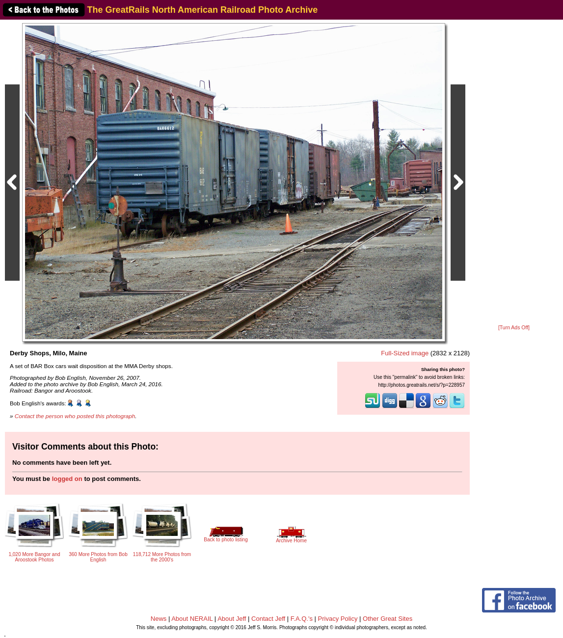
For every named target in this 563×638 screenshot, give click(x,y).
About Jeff (231, 618)
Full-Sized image (405, 353)
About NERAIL (192, 618)
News (159, 618)
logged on (67, 478)
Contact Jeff (268, 618)
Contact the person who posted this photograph (75, 416)
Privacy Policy (338, 618)
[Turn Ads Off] (514, 327)
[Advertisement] (514, 173)
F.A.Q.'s (302, 618)
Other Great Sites (387, 618)
